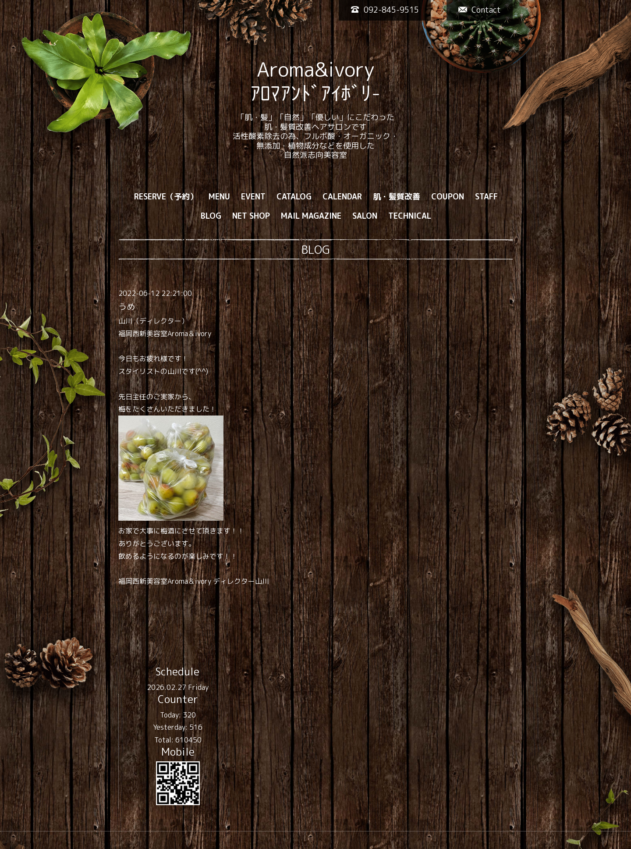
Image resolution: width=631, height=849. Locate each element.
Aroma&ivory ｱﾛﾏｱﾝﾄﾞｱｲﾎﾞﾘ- (315, 81)
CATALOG (294, 196)
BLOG (211, 215)
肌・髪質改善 (396, 196)
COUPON (447, 196)
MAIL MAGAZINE (311, 215)
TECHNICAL (409, 215)
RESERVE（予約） (166, 196)
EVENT (253, 196)
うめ (126, 307)
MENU (219, 196)
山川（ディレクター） (153, 321)
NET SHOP (251, 215)
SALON (364, 215)
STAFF (486, 196)
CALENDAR (342, 196)
